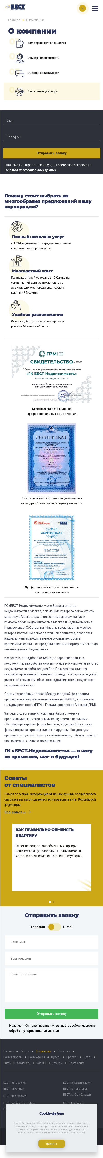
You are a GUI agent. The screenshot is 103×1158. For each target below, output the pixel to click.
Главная (8, 1051)
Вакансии (64, 1051)
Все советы (17, 812)
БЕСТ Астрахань (73, 1103)
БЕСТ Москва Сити (15, 1096)
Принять (51, 1143)
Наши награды (12, 1057)
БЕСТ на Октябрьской (77, 1094)
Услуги (24, 1051)
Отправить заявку (52, 153)
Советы (41, 1063)
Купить (55, 1057)
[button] (50, 902)
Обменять (23, 1063)
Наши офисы (36, 1057)
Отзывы (57, 1063)
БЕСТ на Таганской (75, 1088)
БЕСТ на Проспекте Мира (19, 1103)
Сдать (87, 1057)
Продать (71, 1057)
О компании (43, 1051)
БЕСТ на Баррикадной (77, 1082)
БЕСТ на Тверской (14, 1082)
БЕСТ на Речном (13, 1088)
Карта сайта (76, 1063)
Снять (7, 1063)
